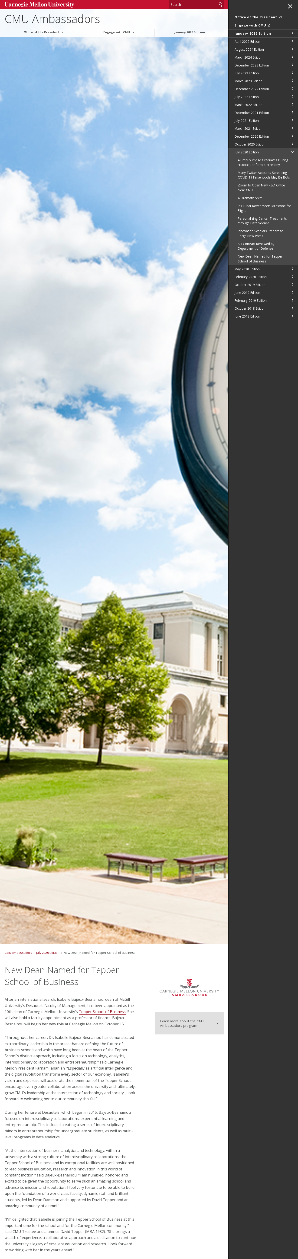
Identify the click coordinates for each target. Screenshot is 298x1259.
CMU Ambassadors (52, 18)
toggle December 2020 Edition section (292, 136)
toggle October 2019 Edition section (292, 284)
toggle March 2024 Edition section (292, 56)
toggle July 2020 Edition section (292, 151)
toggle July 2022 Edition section (292, 96)
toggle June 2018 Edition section (292, 316)
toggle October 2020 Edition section (292, 143)
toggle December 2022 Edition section (292, 88)
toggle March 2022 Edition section (292, 104)
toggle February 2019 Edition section (292, 300)
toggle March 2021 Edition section (292, 128)
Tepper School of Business (102, 1011)
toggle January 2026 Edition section (292, 33)
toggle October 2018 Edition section (292, 308)
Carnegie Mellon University (39, 5)
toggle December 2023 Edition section (292, 64)
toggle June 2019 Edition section (292, 292)
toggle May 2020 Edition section (292, 268)
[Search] (196, 4)
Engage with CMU (117, 32)
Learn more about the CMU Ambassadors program (182, 1023)
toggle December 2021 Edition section (292, 112)
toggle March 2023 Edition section (292, 80)
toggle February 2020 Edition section (292, 276)
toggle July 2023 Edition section (292, 72)
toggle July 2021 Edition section (292, 120)
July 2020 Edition (48, 953)
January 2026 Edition (189, 32)
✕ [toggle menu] (290, 6)
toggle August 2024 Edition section (292, 49)
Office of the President (42, 32)
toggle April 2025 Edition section (292, 41)
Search (220, 4)
